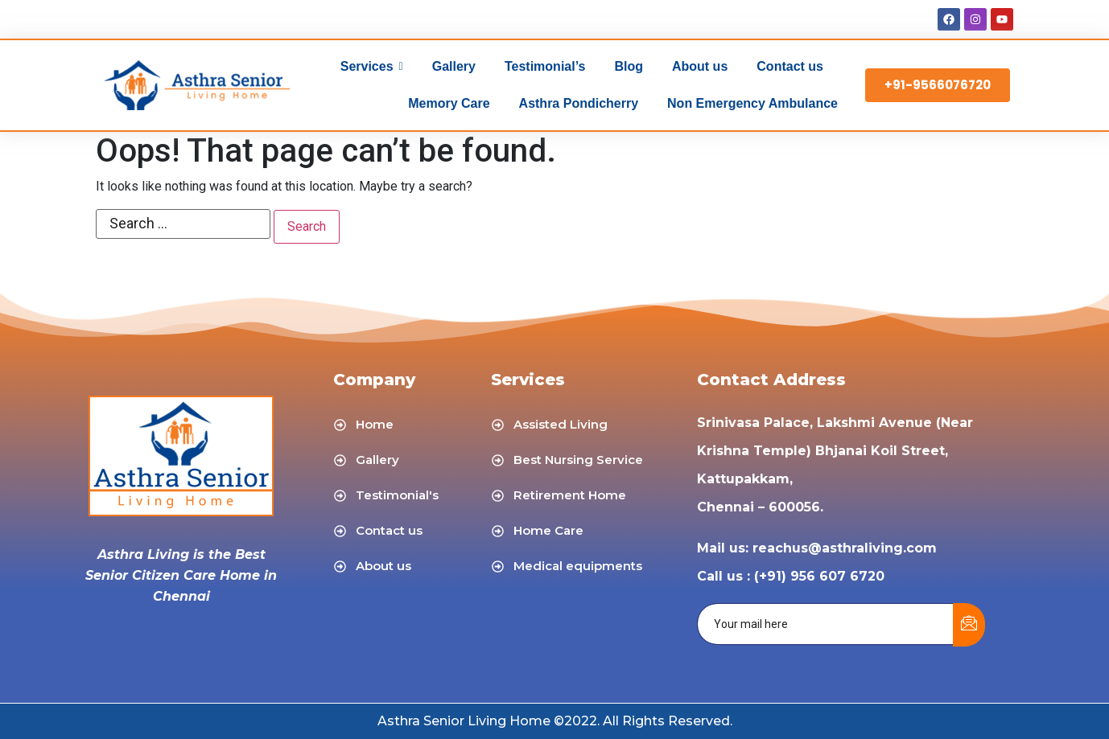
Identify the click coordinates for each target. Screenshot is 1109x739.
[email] (825, 624)
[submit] (969, 625)
